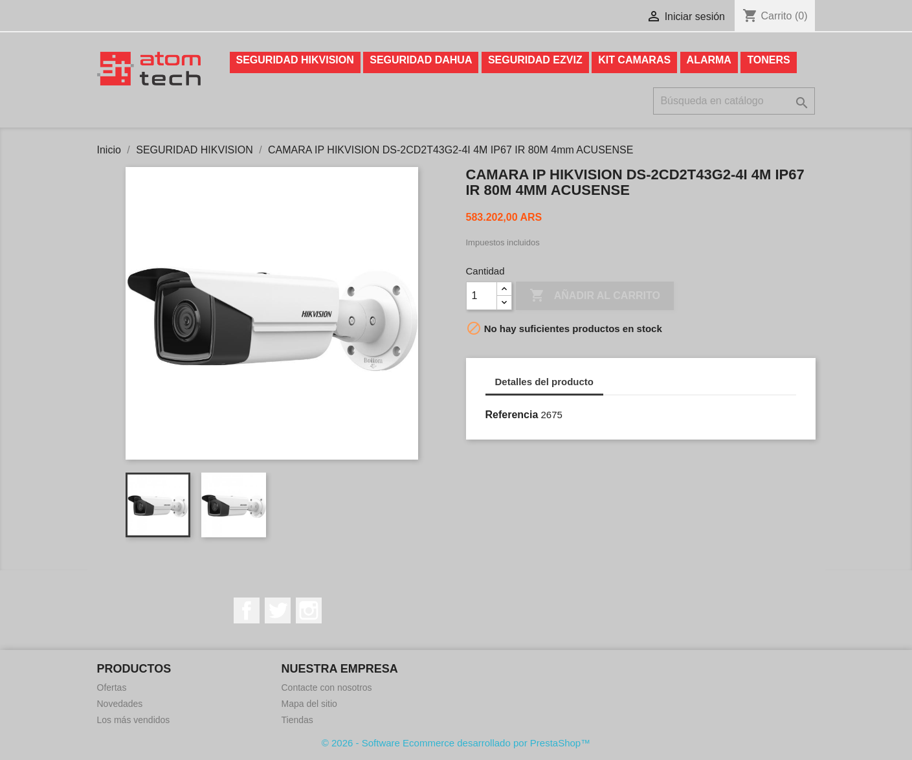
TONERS (768, 59)
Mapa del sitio (309, 704)
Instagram (309, 610)
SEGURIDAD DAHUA (421, 59)
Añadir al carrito (594, 295)
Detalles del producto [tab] (544, 381)
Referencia (512, 414)
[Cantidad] (481, 296)
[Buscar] (734, 101)
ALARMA (709, 59)
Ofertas (112, 687)
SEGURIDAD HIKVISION (295, 59)
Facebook (247, 610)
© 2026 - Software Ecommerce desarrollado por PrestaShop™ (456, 742)
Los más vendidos (133, 720)
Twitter (278, 610)
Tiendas (297, 720)
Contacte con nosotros (327, 687)
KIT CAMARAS (634, 59)
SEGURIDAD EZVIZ (535, 59)
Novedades (120, 704)
